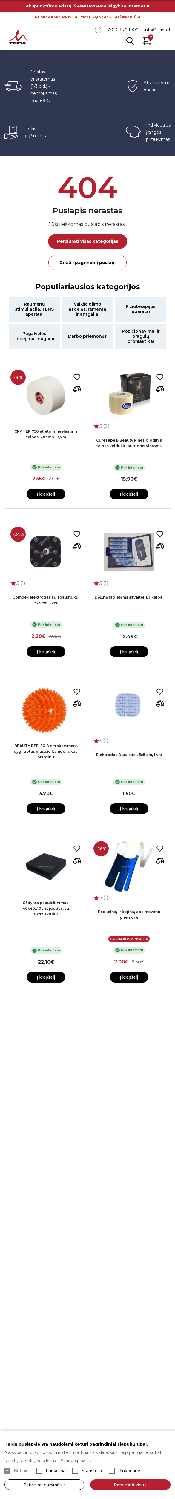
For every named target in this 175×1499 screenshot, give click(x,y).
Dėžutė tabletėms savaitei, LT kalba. (129, 597)
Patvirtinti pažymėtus (44, 1484)
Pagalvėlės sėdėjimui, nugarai (34, 336)
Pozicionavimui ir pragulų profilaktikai (141, 336)
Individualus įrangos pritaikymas (158, 132)
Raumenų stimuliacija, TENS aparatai (34, 309)
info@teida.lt (157, 30)
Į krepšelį (46, 494)
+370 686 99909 (121, 30)
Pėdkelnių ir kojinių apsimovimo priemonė (129, 914)
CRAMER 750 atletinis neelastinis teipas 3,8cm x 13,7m (46, 434)
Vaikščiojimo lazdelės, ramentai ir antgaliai (87, 309)
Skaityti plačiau (76, 1460)
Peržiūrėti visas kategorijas (87, 241)
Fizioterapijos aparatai (141, 309)
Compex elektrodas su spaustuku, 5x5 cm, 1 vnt (46, 600)
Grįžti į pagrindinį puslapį (87, 262)
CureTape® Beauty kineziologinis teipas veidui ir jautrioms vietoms (129, 443)
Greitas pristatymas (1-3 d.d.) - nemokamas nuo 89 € (43, 86)
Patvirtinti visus (130, 1484)
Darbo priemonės (87, 336)
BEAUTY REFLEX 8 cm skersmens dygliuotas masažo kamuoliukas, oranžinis (46, 751)
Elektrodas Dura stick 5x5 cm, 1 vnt (129, 754)
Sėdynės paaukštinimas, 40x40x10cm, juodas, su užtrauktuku (46, 908)
